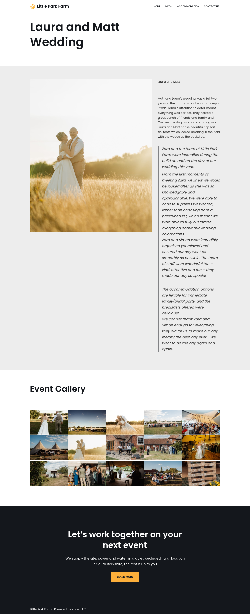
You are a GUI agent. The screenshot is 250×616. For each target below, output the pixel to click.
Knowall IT (79, 612)
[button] (171, 6)
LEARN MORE (125, 579)
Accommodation (188, 6)
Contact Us (211, 6)
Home (157, 6)
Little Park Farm (41, 612)
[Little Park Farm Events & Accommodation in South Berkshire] (49, 6)
